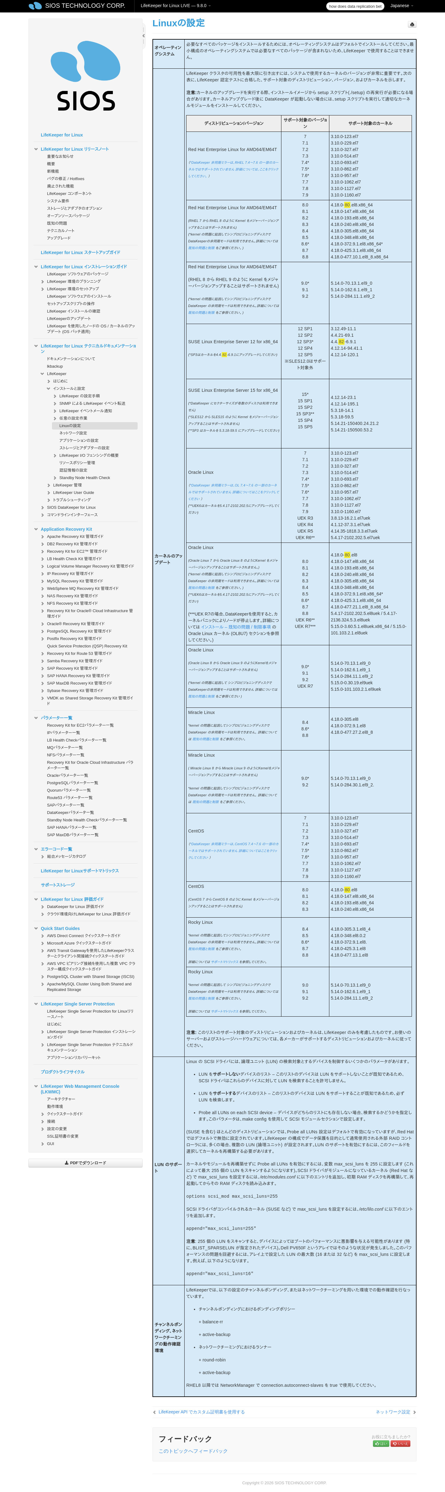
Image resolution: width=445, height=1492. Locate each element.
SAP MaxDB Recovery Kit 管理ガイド (76, 683)
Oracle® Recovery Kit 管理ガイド (72, 624)
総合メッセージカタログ (63, 856)
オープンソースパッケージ (68, 216)
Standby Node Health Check (81, 478)
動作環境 (55, 1106)
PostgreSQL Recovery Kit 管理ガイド (76, 631)
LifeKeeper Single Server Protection (74, 1004)
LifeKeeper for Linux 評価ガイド (68, 899)
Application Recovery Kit (62, 529)
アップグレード (59, 238)
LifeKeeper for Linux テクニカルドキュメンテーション (84, 348)
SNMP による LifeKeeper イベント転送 (88, 403)
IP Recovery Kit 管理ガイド (67, 573)
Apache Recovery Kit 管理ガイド (72, 536)
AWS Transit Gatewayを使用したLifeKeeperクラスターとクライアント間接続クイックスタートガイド (87, 952)
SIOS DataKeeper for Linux (68, 507)
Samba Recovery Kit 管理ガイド (71, 661)
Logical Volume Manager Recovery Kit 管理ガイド (87, 566)
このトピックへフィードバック (193, 1451)
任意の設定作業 (70, 418)
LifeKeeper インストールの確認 (73, 311)
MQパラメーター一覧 (65, 747)
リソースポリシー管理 (77, 463)
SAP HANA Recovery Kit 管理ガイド (75, 676)
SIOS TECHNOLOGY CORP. (85, 5)
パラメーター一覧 (52, 718)
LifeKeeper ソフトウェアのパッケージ (77, 274)
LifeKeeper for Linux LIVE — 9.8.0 (176, 5)
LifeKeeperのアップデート (69, 318)
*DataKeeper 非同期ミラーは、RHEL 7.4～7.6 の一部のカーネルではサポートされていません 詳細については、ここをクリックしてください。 (233, 169)
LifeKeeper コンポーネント (69, 193)
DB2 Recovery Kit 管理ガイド (69, 544)
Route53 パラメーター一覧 (70, 797)
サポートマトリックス (224, 962)
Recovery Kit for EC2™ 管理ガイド (74, 551)
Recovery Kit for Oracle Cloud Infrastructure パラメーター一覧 (90, 765)
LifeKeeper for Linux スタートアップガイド (80, 252)
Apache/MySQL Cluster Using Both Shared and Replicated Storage (85, 986)
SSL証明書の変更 (63, 1136)
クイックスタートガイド (61, 1114)
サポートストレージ (58, 885)
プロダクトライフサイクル (63, 1072)
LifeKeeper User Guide (70, 492)
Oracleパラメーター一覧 (67, 775)
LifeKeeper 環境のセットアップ (69, 289)
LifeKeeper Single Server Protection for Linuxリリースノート (90, 1014)
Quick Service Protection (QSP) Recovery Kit (87, 646)
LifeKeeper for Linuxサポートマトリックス (80, 870)
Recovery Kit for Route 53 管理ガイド (76, 653)
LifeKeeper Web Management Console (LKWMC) (76, 1088)
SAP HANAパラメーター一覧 (71, 827)
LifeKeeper (53, 374)
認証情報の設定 (73, 470)
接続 (47, 1121)
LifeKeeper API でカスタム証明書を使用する (202, 1411)
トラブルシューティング (68, 500)
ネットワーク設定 (73, 433)
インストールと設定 (65, 388)
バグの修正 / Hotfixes (65, 178)
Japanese (401, 5)
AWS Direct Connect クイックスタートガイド (80, 936)
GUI (47, 1144)
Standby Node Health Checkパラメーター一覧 (87, 820)
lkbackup (55, 366)
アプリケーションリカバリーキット (74, 1057)
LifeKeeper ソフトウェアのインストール (79, 296)
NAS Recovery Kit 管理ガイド (69, 596)
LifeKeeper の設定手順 (76, 396)
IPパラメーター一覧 (63, 732)
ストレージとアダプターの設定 (84, 448)
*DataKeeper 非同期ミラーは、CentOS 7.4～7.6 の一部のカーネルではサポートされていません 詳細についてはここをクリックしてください (233, 850)
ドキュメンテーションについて (71, 359)
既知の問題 (57, 223)
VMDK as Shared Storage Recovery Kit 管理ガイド (86, 700)
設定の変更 (53, 1129)
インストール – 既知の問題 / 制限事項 (236, 627)
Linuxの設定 (70, 425)
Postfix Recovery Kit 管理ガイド (71, 638)
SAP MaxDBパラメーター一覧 (73, 834)
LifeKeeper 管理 (64, 485)
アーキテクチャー (61, 1099)
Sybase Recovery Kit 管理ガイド (71, 690)
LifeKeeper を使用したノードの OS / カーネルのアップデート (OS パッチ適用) (91, 329)
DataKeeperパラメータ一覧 (70, 812)
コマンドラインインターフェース (69, 515)
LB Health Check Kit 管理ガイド (71, 559)
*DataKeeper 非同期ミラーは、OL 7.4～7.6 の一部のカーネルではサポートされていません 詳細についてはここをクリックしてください (233, 492)
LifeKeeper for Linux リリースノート (71, 149)
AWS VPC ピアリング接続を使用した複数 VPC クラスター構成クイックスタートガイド (87, 965)
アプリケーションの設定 (79, 440)
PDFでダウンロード (85, 1163)
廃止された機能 (60, 186)
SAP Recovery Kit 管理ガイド (69, 668)
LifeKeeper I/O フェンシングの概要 (85, 455)
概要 (51, 164)
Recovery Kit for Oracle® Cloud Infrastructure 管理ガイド (86, 613)
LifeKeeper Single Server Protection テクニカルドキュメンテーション (86, 1047)
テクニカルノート (61, 230)
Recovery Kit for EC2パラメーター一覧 (80, 725)
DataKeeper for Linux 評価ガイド (72, 906)
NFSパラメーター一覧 (65, 755)
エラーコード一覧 (52, 849)
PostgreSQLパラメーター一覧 (72, 783)
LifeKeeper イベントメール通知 (82, 411)
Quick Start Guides (56, 928)
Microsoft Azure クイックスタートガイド (76, 943)
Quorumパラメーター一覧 (69, 790)
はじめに (57, 381)
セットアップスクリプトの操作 (71, 303)
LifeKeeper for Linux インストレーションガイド (80, 266)
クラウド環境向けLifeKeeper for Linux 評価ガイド (85, 914)
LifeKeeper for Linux (62, 134)
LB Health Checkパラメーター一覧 (76, 740)
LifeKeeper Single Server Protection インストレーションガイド (87, 1034)
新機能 (53, 171)
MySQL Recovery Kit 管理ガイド (71, 581)
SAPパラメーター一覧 (65, 805)
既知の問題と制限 (201, 248)
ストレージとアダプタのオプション (74, 208)
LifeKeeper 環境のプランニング (70, 281)
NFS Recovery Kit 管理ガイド (69, 603)
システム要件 (58, 201)
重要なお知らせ (60, 156)
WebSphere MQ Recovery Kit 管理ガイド (79, 588)
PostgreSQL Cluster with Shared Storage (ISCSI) (87, 976)
